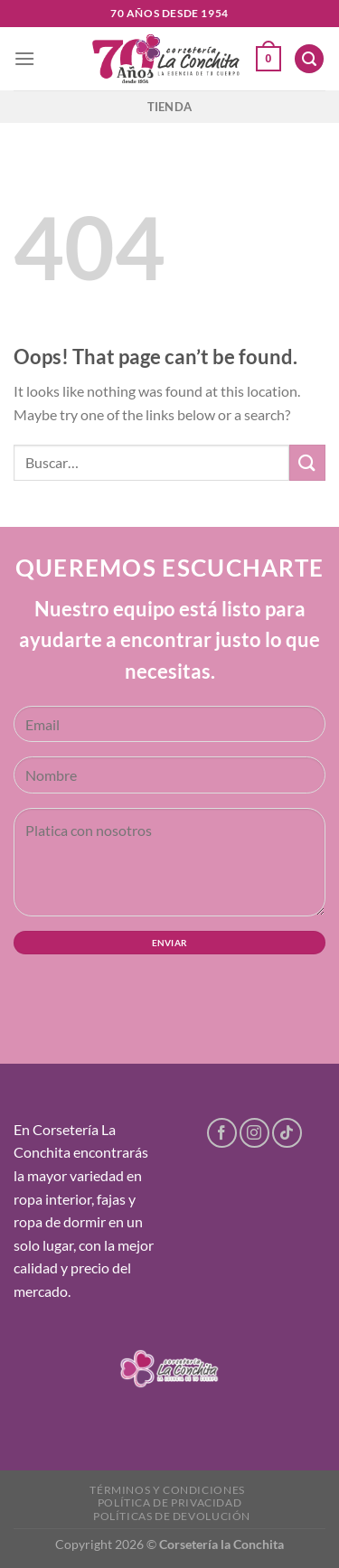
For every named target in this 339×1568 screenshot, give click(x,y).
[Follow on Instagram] (254, 1133)
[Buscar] (309, 59)
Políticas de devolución (171, 1516)
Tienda (170, 106)
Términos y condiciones (166, 1490)
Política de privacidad (169, 1502)
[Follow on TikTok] (287, 1133)
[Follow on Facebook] (222, 1133)
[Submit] (307, 462)
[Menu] (24, 58)
